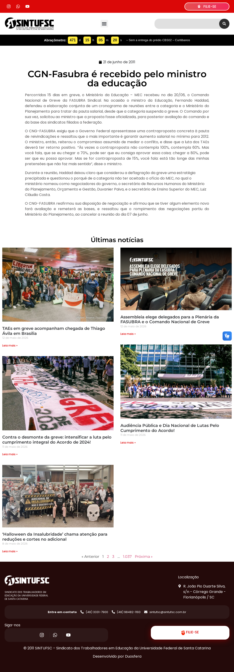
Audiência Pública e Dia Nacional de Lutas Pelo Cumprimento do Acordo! (169, 428)
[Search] (224, 24)
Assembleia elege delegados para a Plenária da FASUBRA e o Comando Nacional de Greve (169, 320)
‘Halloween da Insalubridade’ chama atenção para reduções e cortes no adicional (54, 537)
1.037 (127, 556)
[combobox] (186, 24)
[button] (104, 23)
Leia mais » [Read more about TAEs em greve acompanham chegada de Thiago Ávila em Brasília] (10, 345)
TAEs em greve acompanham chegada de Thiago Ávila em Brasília (53, 331)
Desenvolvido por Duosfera (117, 656)
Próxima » (144, 556)
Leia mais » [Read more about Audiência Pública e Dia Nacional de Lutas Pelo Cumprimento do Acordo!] (128, 442)
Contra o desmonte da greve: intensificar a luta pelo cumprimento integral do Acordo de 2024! (57, 440)
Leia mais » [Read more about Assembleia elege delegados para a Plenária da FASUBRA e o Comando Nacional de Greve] (128, 334)
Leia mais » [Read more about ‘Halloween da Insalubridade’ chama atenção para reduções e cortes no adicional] (10, 551)
